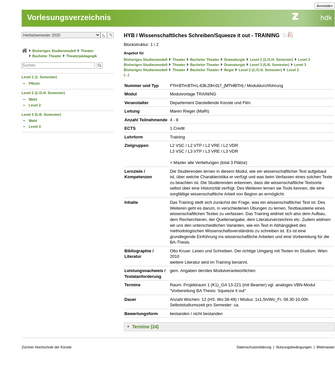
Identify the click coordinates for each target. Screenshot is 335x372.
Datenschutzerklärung (254, 347)
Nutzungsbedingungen (294, 347)
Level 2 (35, 105)
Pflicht (34, 83)
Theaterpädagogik (81, 56)
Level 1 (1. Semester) (39, 77)
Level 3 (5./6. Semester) (41, 114)
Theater (87, 51)
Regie (229, 70)
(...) (126, 75)
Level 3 (35, 126)
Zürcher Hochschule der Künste (47, 347)
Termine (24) (145, 326)
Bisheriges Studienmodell (54, 51)
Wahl (33, 99)
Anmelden (325, 6)
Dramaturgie (234, 59)
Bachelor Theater (46, 56)
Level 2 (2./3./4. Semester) (43, 93)
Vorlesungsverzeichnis (69, 17)
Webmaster (326, 347)
